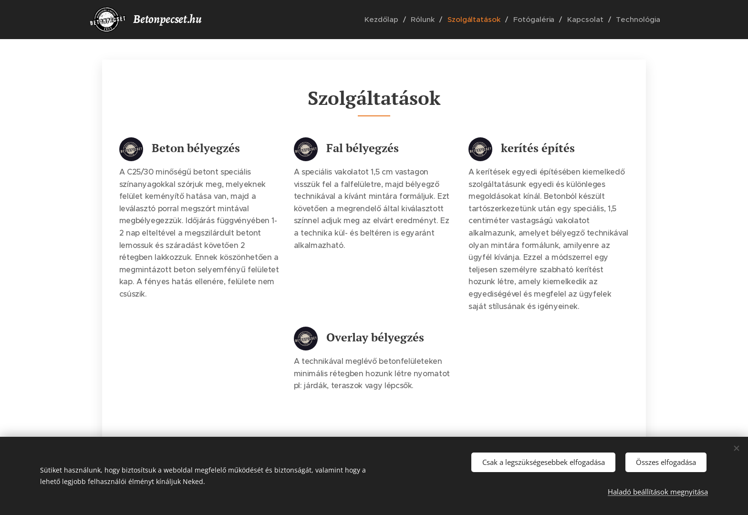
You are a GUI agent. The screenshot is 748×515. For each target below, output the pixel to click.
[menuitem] (392, 19)
